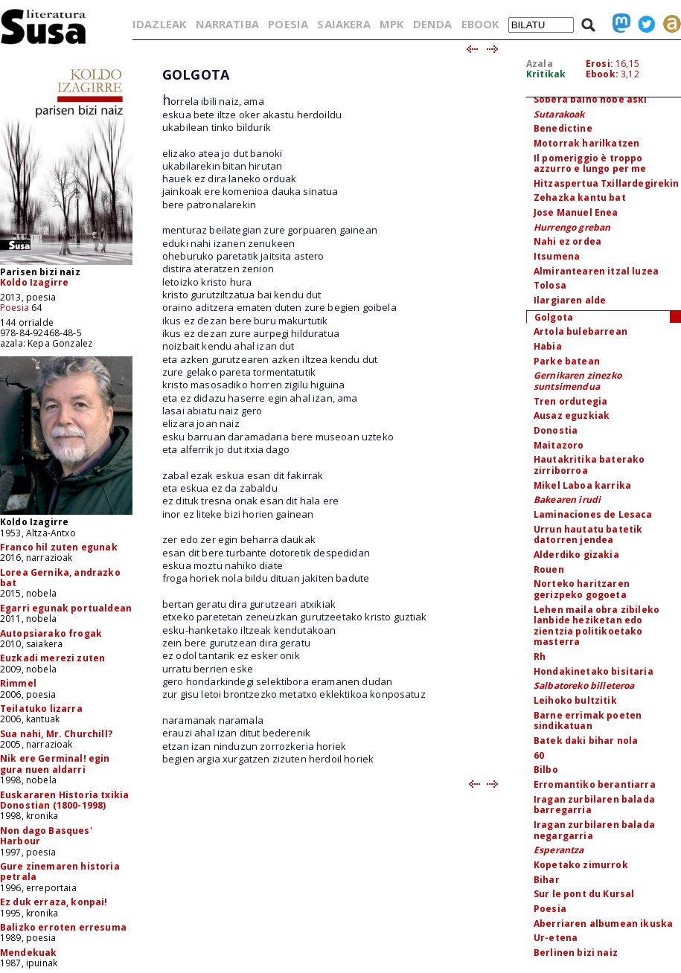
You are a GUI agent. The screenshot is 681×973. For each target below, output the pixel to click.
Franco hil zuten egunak (59, 547)
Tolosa (550, 285)
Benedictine (563, 128)
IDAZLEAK (159, 23)
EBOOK (480, 23)
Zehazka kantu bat (580, 197)
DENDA (433, 23)
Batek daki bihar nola (586, 740)
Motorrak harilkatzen (586, 143)
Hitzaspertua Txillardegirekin (607, 183)
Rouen (549, 569)
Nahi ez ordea (567, 241)
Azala (539, 63)
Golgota (553, 317)
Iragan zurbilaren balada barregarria (594, 805)
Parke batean (567, 361)
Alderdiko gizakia (576, 554)
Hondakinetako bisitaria (593, 671)
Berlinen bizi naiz (576, 952)
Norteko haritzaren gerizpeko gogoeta (582, 589)
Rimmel (18, 683)
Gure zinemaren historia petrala (60, 871)
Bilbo (546, 769)
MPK (391, 23)
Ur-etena (556, 937)
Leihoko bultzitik (575, 700)
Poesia (14, 307)
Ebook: (602, 74)
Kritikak (546, 74)
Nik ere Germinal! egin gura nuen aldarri (55, 763)
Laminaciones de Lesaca (593, 514)
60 (539, 755)
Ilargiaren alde (570, 300)
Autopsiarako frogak (51, 633)
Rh (540, 656)
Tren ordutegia (570, 401)
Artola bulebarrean (580, 331)
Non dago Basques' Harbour (46, 835)
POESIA (288, 23)
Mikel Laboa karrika (582, 485)
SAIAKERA (343, 23)
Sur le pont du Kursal (584, 893)
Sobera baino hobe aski (591, 99)
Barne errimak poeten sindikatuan (588, 721)
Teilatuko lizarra (41, 708)
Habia (548, 346)
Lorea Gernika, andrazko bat (60, 577)
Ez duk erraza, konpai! (54, 902)
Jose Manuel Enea (576, 212)
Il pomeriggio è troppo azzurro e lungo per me (590, 164)
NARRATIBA (227, 23)
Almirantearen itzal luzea (596, 271)
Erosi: (599, 63)
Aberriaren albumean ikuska (603, 923)
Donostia (556, 430)
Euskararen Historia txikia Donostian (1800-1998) (64, 800)
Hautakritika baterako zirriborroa (589, 465)
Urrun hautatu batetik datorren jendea (588, 535)
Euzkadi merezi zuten (52, 658)
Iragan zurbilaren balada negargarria (594, 830)
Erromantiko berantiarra (595, 784)
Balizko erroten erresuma (63, 927)
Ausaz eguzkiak (572, 415)
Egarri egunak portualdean (66, 608)
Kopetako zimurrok (581, 864)
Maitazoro (559, 445)
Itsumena (557, 256)
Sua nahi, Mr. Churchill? (56, 734)
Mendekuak (28, 952)
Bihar (547, 879)
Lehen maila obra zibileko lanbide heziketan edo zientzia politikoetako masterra (596, 626)
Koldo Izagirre (34, 282)
